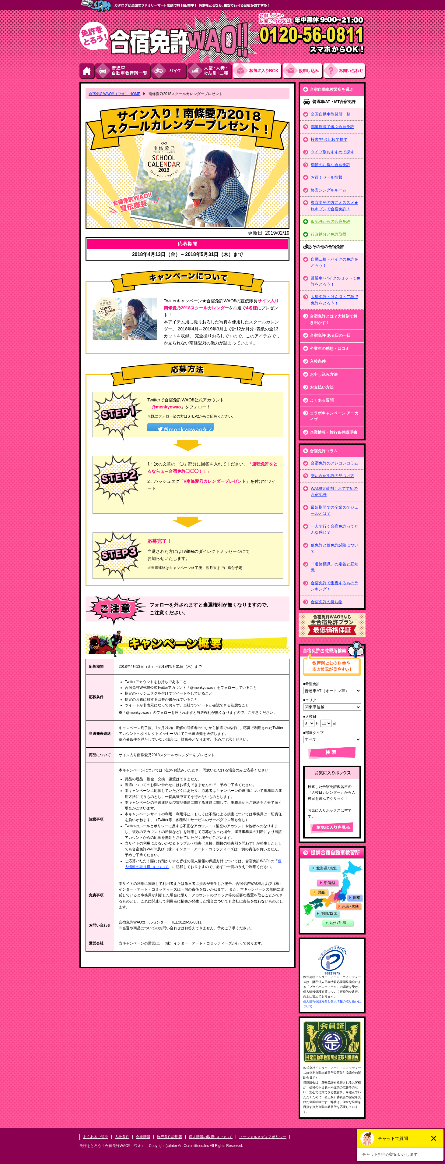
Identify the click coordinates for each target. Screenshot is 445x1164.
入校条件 (318, 361)
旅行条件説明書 (169, 1137)
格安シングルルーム (328, 190)
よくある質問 (322, 400)
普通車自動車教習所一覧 (123, 71)
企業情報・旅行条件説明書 (333, 432)
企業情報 (143, 1137)
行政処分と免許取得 (328, 234)
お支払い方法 (322, 387)
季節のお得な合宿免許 (330, 164)
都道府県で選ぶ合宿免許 (332, 126)
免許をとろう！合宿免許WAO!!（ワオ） (112, 1146)
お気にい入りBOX (258, 71)
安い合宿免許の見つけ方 (332, 475)
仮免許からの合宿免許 (330, 221)
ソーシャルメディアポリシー (262, 1137)
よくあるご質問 (95, 1137)
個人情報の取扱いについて (211, 1137)
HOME (87, 71)
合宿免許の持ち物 (326, 602)
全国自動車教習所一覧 (330, 114)
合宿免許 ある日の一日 (330, 335)
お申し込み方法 (324, 374)
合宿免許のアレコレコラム (334, 463)
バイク (169, 71)
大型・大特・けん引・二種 (210, 71)
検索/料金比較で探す (329, 139)
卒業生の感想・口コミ (329, 348)
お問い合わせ (345, 71)
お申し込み (303, 71)
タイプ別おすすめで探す (332, 152)
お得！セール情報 (326, 177)
